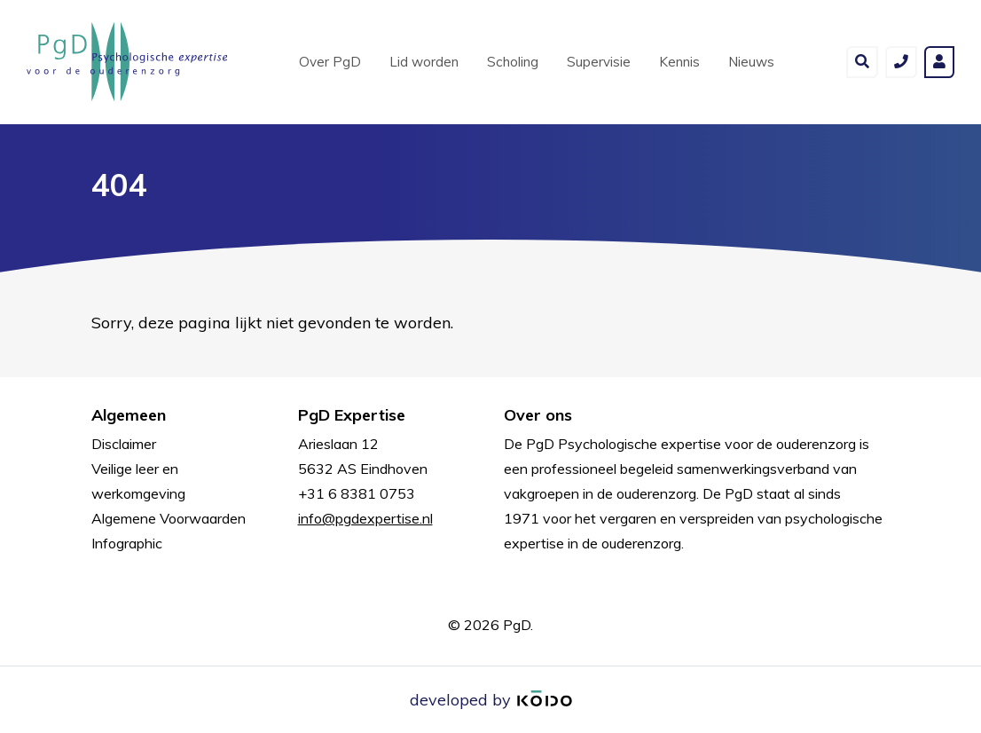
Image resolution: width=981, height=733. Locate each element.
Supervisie (599, 61)
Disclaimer (123, 444)
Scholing (512, 61)
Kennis (679, 61)
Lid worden (424, 61)
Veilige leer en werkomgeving (138, 481)
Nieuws (751, 61)
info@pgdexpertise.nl (365, 518)
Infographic (126, 543)
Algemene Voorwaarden (168, 518)
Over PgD (330, 61)
